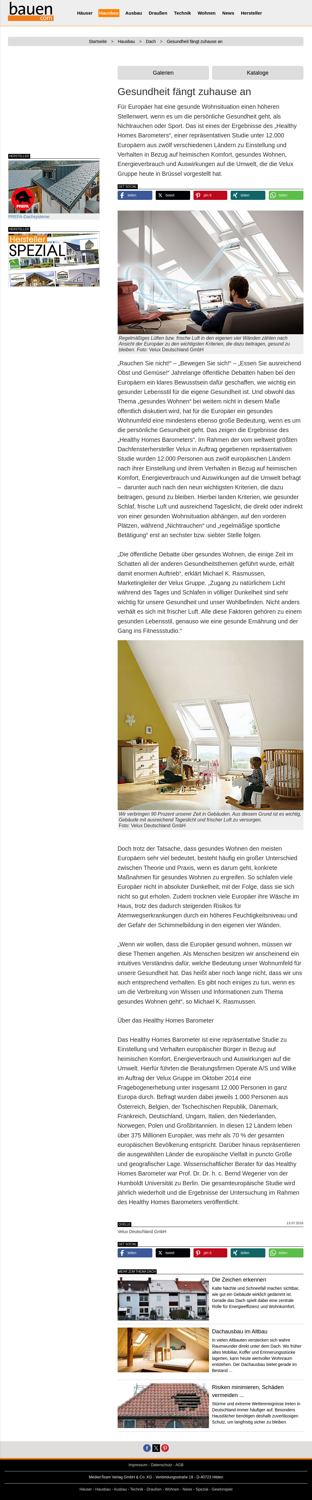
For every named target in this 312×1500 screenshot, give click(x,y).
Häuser (85, 13)
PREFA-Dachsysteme (54, 189)
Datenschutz (161, 1465)
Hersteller (251, 13)
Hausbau (109, 13)
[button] (135, 195)
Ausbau (133, 13)
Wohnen (207, 13)
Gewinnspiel (222, 1489)
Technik (182, 13)
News (228, 13)
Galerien (163, 73)
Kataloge (257, 73)
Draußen (158, 13)
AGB (180, 1465)
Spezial (202, 1489)
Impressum (138, 1465)
